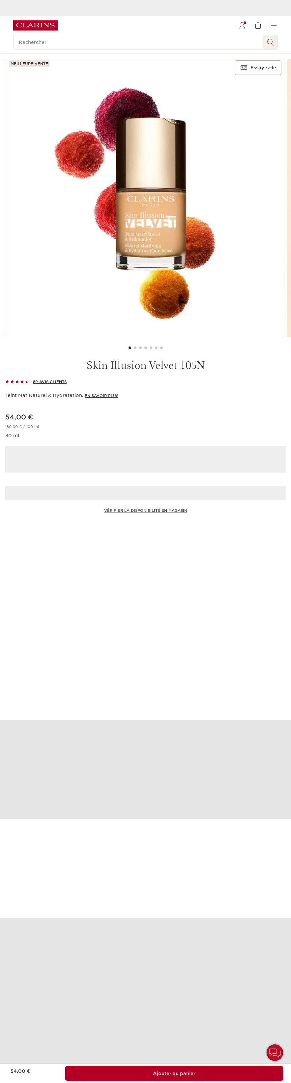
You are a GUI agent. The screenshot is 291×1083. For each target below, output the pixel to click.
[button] (275, 1052)
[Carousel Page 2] (135, 347)
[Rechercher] (138, 42)
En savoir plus (101, 395)
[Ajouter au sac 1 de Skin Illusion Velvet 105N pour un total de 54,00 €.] (174, 1073)
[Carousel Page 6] (156, 347)
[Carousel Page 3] (140, 347)
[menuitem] (242, 25)
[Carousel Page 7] (161, 347)
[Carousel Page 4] (145, 347)
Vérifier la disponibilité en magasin (145, 510)
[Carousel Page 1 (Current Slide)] (130, 347)
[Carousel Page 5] (151, 347)
